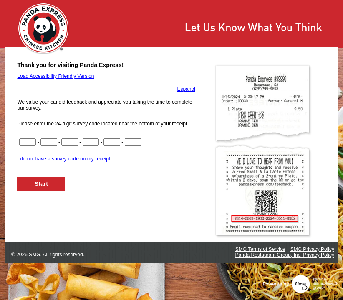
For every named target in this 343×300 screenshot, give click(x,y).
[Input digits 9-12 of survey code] (69, 142)
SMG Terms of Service (260, 249)
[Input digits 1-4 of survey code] (27, 142)
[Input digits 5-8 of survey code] (48, 142)
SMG (34, 255)
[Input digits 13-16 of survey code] (91, 142)
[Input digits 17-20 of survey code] (111, 142)
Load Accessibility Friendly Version (55, 76)
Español (186, 89)
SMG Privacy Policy (312, 249)
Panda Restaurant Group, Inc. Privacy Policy (284, 255)
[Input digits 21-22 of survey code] (133, 142)
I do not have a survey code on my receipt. (64, 159)
